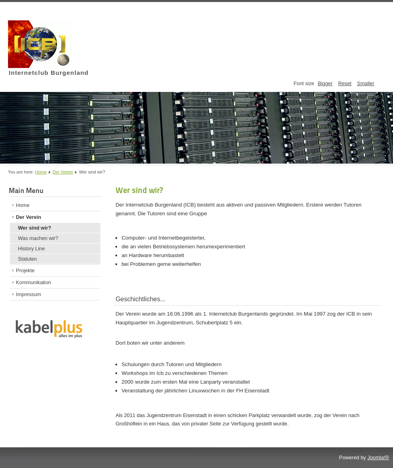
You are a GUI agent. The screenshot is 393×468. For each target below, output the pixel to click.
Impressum (28, 294)
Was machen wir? (38, 238)
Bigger (325, 83)
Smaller (365, 83)
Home (41, 172)
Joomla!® (378, 457)
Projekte (25, 270)
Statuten (27, 259)
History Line (31, 249)
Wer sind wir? (34, 228)
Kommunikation (33, 282)
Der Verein (63, 172)
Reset (344, 83)
